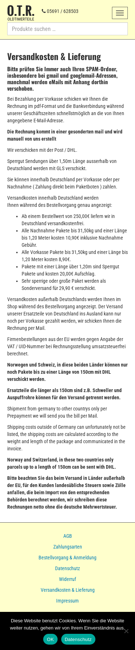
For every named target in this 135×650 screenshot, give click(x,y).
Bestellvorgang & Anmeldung (67, 557)
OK (50, 639)
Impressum (67, 601)
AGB (67, 536)
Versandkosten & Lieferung (68, 590)
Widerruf (67, 579)
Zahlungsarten (67, 547)
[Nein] (126, 631)
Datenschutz (67, 568)
